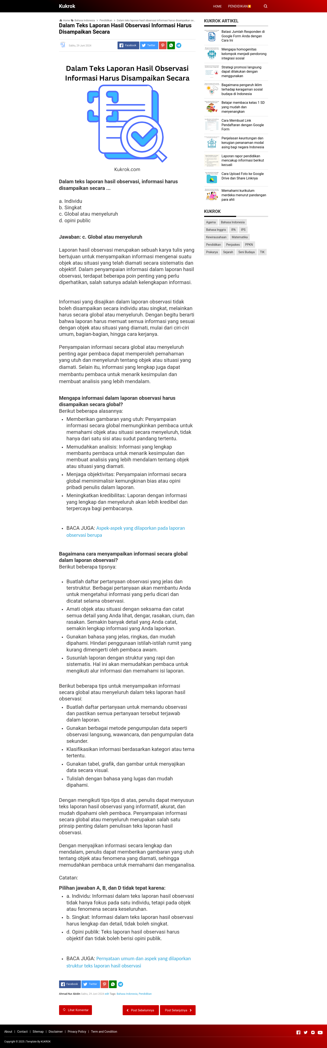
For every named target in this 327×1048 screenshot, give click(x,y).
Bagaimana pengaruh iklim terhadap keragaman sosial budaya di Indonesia (242, 89)
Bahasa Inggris (216, 229)
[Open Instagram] (312, 1032)
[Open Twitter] (305, 1032)
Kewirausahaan (216, 237)
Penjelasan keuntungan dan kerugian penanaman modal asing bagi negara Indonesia (243, 142)
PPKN (249, 244)
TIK (262, 252)
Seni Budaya (246, 252)
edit (107, 993)
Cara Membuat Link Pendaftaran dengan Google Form (243, 124)
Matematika (240, 237)
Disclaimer (56, 1031)
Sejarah (228, 252)
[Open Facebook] (298, 1032)
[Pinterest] (163, 45)
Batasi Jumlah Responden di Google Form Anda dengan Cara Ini (243, 36)
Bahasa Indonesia (127, 993)
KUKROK (46, 1041)
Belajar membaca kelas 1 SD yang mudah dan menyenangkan (243, 107)
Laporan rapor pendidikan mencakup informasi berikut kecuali (243, 160)
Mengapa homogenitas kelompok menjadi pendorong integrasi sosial (244, 53)
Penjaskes (233, 244)
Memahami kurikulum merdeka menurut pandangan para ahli (244, 195)
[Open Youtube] (320, 1032)
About (8, 1031)
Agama (211, 222)
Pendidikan (145, 993)
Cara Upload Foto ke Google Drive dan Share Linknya (243, 176)
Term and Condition (104, 1031)
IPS (243, 229)
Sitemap (38, 1031)
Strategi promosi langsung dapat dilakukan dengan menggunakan (242, 71)
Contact (22, 1031)
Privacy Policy (77, 1031)
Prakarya (212, 252)
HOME (217, 6)
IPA (233, 229)
